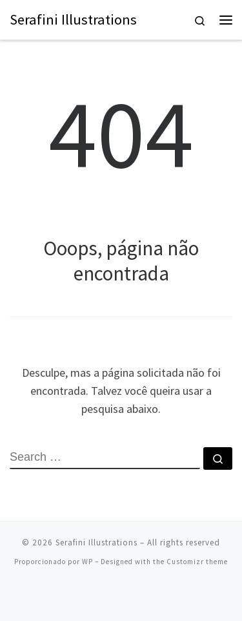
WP (87, 561)
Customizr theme (197, 561)
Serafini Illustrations (96, 542)
